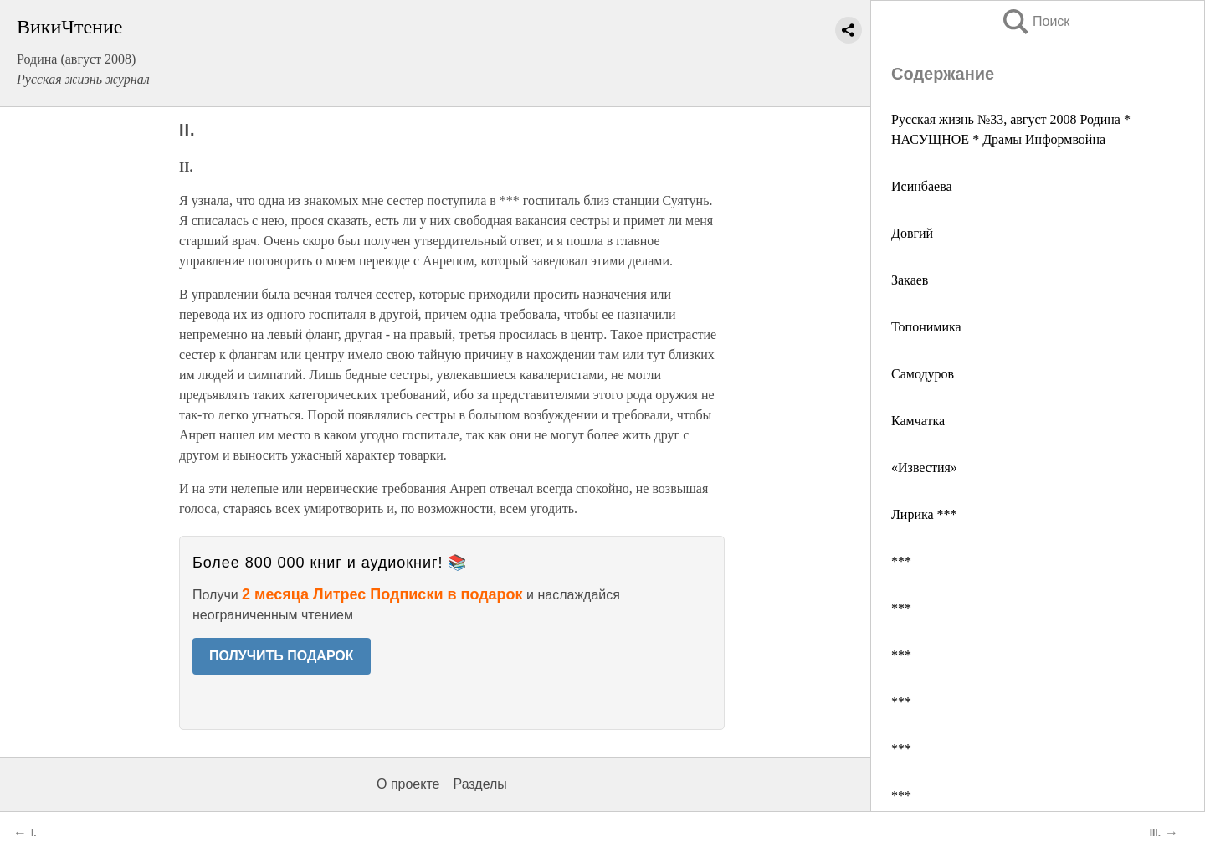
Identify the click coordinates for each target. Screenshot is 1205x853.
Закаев (909, 280)
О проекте (408, 784)
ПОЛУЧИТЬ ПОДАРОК (281, 656)
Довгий (912, 233)
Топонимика (926, 327)
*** (901, 561)
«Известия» (924, 467)
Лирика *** (924, 514)
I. (34, 833)
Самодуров (922, 374)
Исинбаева (921, 186)
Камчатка (918, 421)
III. (1155, 833)
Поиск (1035, 21)
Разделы (479, 784)
